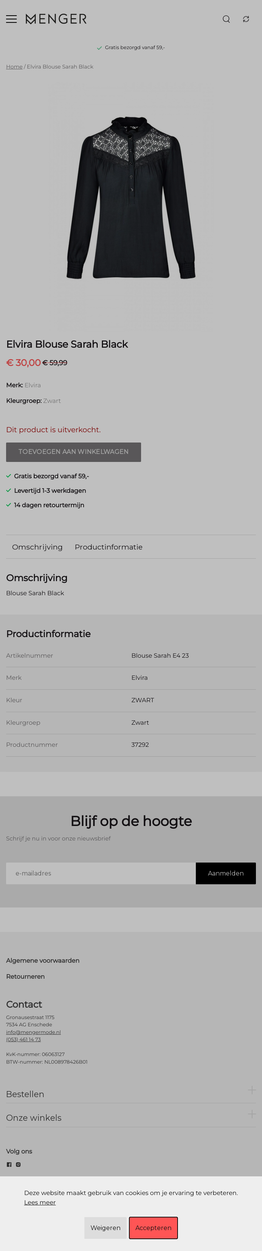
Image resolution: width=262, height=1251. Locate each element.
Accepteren (153, 1228)
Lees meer (40, 1202)
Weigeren (106, 1228)
